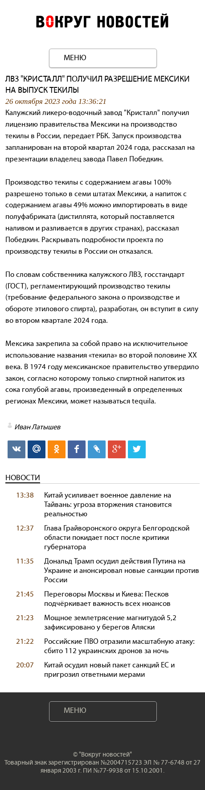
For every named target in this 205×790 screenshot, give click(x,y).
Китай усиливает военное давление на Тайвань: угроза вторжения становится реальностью (108, 504)
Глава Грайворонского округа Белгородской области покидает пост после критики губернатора (116, 537)
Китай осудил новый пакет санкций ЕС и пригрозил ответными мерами (109, 669)
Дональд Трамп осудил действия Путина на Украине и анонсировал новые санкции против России (121, 570)
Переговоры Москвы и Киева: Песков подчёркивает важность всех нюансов (107, 598)
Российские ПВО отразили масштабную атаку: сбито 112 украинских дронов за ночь (119, 646)
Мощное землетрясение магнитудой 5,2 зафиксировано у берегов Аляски (110, 622)
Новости (22, 477)
